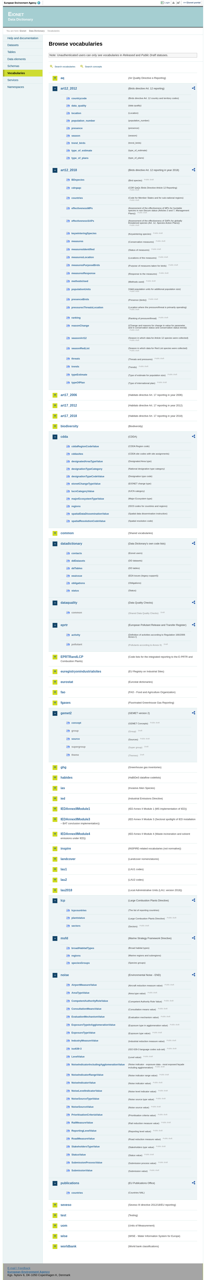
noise (64, 975)
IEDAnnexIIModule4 (75, 834)
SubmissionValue (81, 1170)
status (75, 590)
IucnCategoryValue (82, 491)
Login (167, 2)
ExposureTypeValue (83, 1032)
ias (62, 788)
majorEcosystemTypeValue (87, 498)
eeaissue (76, 575)
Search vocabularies (65, 66)
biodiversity (69, 426)
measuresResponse (83, 273)
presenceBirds (80, 299)
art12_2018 (68, 170)
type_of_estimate (81, 150)
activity (75, 634)
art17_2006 (68, 395)
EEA (23, 3)
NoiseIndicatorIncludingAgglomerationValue (98, 1064)
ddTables (76, 568)
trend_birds (78, 142)
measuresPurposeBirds (85, 265)
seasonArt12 (79, 338)
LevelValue (77, 1056)
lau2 (63, 879)
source (75, 738)
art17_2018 (68, 416)
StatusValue (78, 1154)
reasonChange (80, 325)
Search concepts (93, 66)
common (67, 533)
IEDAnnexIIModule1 (75, 808)
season (75, 135)
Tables (11, 52)
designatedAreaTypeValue (87, 461)
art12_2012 (68, 88)
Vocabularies (16, 73)
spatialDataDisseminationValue (90, 513)
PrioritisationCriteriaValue (86, 1114)
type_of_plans (79, 158)
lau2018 (66, 890)
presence (76, 128)
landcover (68, 859)
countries (77, 197)
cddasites (77, 453)
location (76, 113)
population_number (83, 120)
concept (76, 722)
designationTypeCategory (86, 468)
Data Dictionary (37, 31)
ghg (63, 767)
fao (62, 692)
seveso (65, 1204)
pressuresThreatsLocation (87, 307)
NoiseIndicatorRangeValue (87, 1074)
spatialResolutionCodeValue (88, 521)
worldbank (68, 1246)
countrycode (79, 98)
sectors (75, 925)
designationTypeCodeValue (87, 476)
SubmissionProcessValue (86, 1162)
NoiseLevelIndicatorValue (86, 1090)
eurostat (66, 682)
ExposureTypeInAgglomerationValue (93, 1024)
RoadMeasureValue (82, 1138)
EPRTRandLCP (71, 656)
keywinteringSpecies (83, 233)
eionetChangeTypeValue (85, 483)
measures (77, 241)
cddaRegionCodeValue (85, 446)
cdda (64, 436)
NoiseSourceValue (82, 1106)
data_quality (78, 105)
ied (62, 798)
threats (75, 358)
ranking (75, 317)
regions (75, 506)
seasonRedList (80, 348)
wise (63, 1236)
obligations (78, 583)
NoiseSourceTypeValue (85, 1098)
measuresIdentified (82, 249)
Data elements (16, 59)
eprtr (64, 625)
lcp (62, 900)
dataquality (68, 602)
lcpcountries (78, 910)
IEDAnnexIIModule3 (75, 819)
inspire (65, 848)
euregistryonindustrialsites (80, 671)
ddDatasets (78, 560)
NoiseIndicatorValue (83, 1082)
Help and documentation (22, 38)
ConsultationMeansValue (86, 1008)
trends (75, 366)
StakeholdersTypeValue (85, 1146)
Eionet (23, 31)
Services (12, 80)
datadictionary (71, 543)
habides (66, 777)
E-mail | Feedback (19, 1268)
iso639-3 (76, 1048)
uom (63, 1225)
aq (62, 78)
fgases (65, 702)
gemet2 (66, 713)
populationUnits (81, 289)
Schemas (13, 66)
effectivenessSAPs (82, 220)
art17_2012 (68, 405)
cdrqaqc (76, 187)
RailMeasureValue (82, 1122)
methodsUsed (79, 281)
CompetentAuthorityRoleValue (89, 1000)
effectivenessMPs (82, 208)
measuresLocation (82, 257)
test (63, 1215)
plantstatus (78, 917)
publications (69, 1183)
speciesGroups (80, 962)
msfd (64, 938)
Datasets (13, 45)
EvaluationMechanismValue (88, 1016)
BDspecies (77, 179)
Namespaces (15, 87)
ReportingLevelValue (83, 1130)
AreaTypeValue (80, 992)
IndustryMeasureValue (84, 1040)
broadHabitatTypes (82, 948)
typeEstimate (79, 374)
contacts (76, 553)
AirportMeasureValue (84, 984)
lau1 (63, 869)
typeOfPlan (78, 382)
